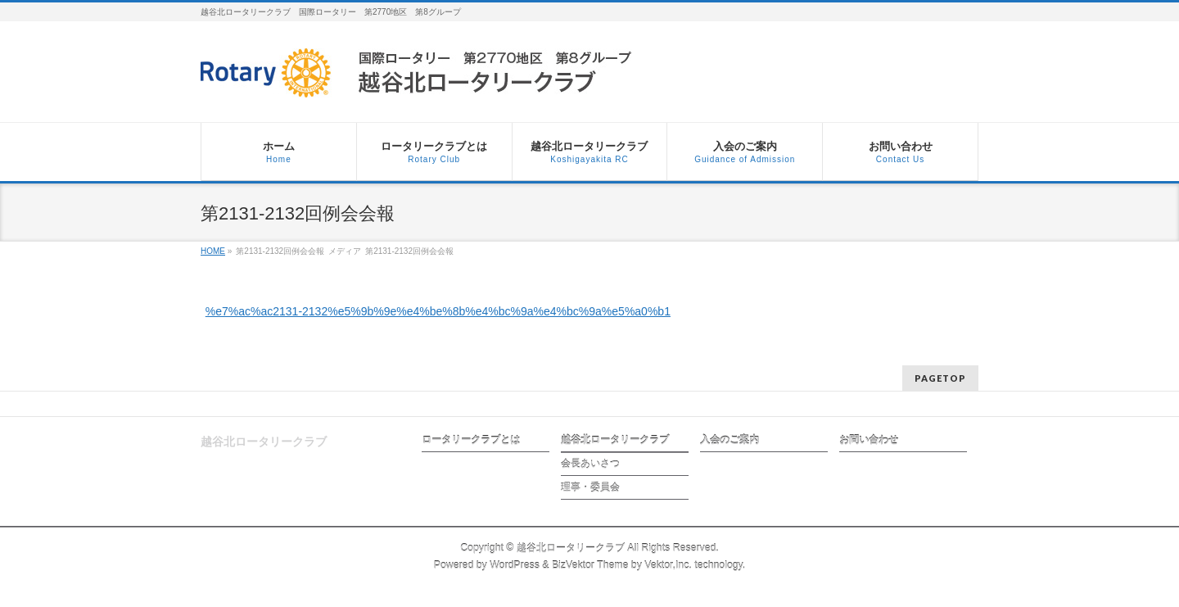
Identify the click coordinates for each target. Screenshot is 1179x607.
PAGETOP (940, 378)
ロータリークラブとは (471, 440)
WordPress (515, 565)
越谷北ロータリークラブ (615, 440)
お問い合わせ (868, 440)
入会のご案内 (729, 440)
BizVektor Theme (590, 565)
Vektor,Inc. (668, 565)
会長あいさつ (590, 463)
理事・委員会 (590, 487)
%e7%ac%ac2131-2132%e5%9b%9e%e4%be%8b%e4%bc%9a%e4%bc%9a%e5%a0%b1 (438, 311)
